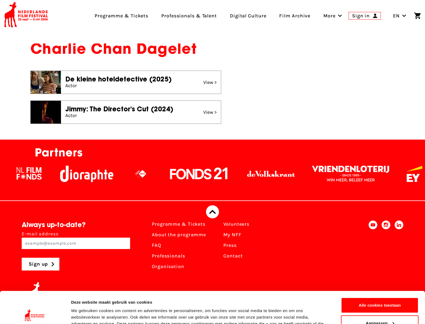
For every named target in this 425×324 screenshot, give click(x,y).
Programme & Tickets (178, 224)
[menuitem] (329, 15)
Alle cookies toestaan (380, 273)
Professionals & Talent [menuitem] (189, 15)
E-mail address (76, 240)
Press (230, 245)
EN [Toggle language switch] (399, 16)
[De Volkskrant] (274, 174)
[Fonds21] (202, 174)
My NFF (232, 235)
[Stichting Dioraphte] (90, 174)
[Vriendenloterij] (354, 174)
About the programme (179, 235)
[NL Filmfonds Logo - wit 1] (32, 174)
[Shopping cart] (417, 15)
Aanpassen (380, 291)
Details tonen (84, 313)
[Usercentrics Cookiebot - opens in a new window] (35, 313)
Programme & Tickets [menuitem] (121, 15)
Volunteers (236, 224)
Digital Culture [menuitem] (248, 15)
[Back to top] (212, 211)
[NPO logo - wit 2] (144, 174)
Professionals (168, 256)
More (329, 15)
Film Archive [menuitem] (294, 15)
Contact (233, 256)
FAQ (156, 245)
